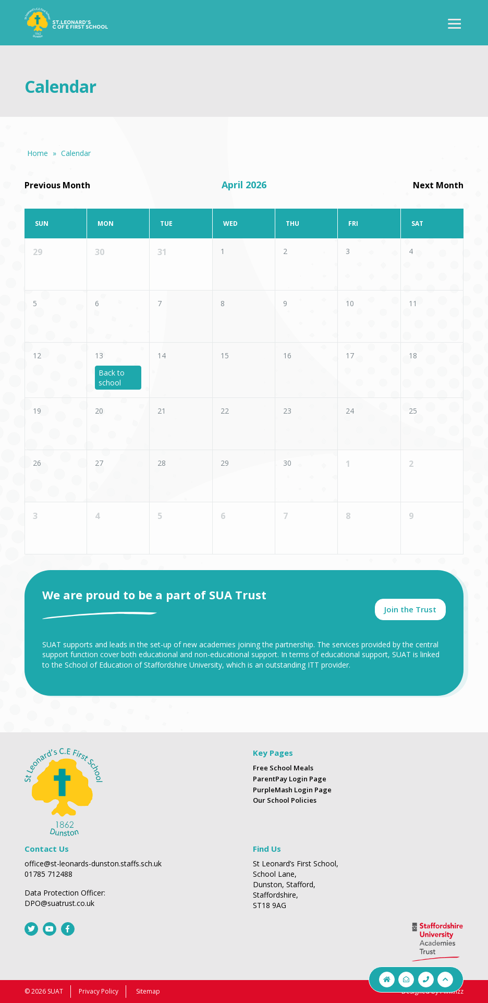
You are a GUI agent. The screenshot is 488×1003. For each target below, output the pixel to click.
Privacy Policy (98, 991)
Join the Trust (410, 609)
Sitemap (148, 991)
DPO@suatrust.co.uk (59, 903)
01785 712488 (48, 874)
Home (37, 153)
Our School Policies (284, 800)
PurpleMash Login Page (292, 789)
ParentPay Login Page (289, 778)
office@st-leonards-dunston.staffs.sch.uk (93, 863)
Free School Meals (283, 767)
